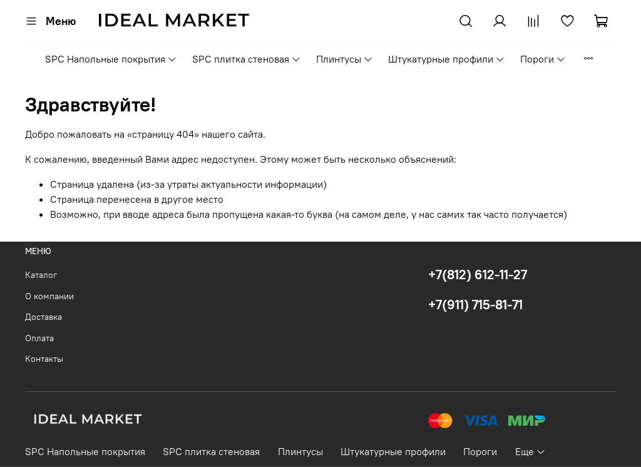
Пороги (543, 59)
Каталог (41, 274)
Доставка (43, 316)
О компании (49, 296)
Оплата (39, 338)
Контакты (44, 358)
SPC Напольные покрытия (111, 59)
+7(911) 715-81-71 (475, 304)
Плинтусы (344, 59)
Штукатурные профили (446, 59)
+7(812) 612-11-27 (477, 274)
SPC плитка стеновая (246, 59)
